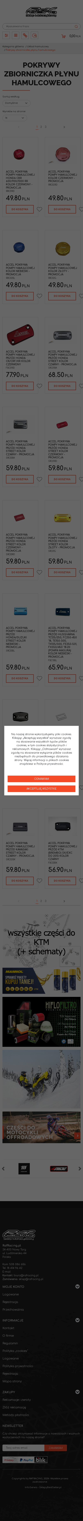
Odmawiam (41, 778)
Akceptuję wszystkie (41, 788)
